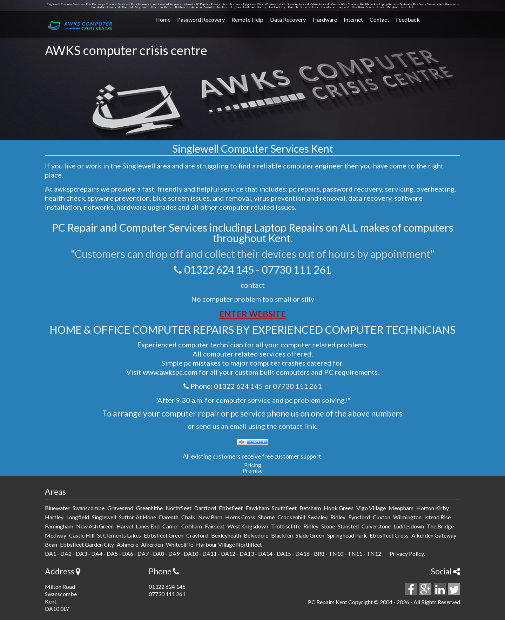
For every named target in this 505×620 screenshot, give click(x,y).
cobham (191, 526)
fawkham (257, 508)
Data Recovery (288, 19)
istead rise (437, 517)
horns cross (240, 517)
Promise (253, 470)
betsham (310, 508)
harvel (124, 526)
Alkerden (152, 544)
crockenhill (291, 517)
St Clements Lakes (119, 535)
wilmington (407, 517)
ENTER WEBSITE (253, 314)
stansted (348, 526)
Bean (51, 544)
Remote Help (247, 19)
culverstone (376, 526)
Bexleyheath (226, 535)
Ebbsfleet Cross (389, 535)
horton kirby (432, 508)
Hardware (324, 19)
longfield (77, 517)
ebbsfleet (231, 508)
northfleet (178, 508)
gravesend (120, 508)
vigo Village (371, 508)
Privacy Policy (407, 553)
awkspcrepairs (76, 189)
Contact (379, 19)
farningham (59, 526)
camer (170, 526)
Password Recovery (201, 19)
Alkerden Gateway (433, 535)
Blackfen (282, 535)
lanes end (148, 526)
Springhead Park (347, 535)
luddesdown (408, 526)
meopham (401, 508)
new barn (210, 517)
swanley (318, 517)
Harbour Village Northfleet (229, 544)
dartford (205, 508)
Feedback (408, 19)
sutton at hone (137, 517)
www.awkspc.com (170, 372)
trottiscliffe (286, 526)
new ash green (95, 526)
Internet (353, 19)
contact (253, 285)
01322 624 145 (219, 269)
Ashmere (127, 544)
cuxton (381, 517)
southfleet (284, 508)
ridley (337, 517)
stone (328, 526)
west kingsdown (247, 526)
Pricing (252, 464)
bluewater (57, 508)
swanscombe (89, 508)
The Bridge (440, 526)
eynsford (359, 517)
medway (55, 535)
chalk (188, 517)
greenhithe (149, 508)
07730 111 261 (296, 269)
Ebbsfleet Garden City (87, 544)
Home (162, 19)
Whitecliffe (179, 544)
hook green (339, 508)
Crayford (197, 535)
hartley (54, 517)
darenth (169, 517)
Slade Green (310, 535)
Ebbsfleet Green (163, 535)
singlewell (104, 517)
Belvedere (256, 535)
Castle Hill (81, 535)
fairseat (214, 526)
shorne (266, 517)
